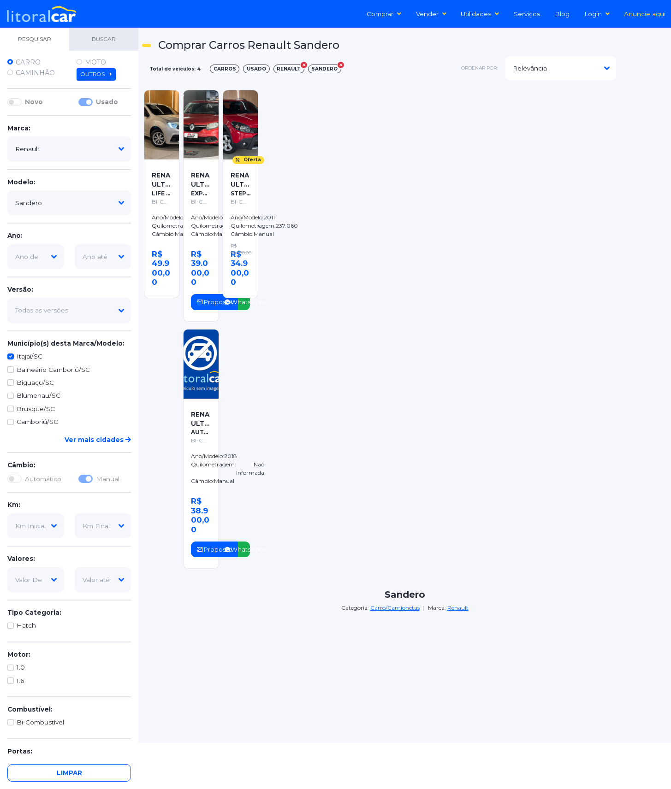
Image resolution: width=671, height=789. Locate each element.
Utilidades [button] (480, 14)
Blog (562, 14)
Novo (34, 102)
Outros (96, 74)
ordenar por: (479, 68)
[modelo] (69, 202)
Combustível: (30, 709)
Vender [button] (431, 14)
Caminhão (35, 73)
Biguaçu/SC (35, 382)
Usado (107, 102)
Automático (43, 479)
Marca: (18, 128)
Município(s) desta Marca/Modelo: (66, 343)
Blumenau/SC (38, 395)
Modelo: (21, 182)
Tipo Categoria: (34, 612)
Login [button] (597, 14)
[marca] (69, 148)
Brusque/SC (36, 408)
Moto (95, 62)
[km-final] (103, 525)
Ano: (15, 235)
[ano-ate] (103, 256)
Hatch (26, 625)
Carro (28, 62)
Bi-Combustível (40, 722)
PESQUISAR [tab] (34, 38)
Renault (458, 607)
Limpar (69, 773)
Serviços (527, 14)
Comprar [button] (384, 14)
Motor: (18, 654)
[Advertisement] (465, 152)
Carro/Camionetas (395, 607)
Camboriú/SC (37, 421)
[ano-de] (35, 256)
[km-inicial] (35, 525)
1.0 (21, 667)
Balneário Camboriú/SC (53, 369)
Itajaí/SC (29, 356)
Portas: (19, 751)
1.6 (20, 680)
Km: (13, 504)
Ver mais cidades (98, 439)
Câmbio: (21, 465)
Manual (107, 479)
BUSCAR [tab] (104, 38)
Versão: (20, 289)
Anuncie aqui (644, 14)
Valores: (21, 558)
